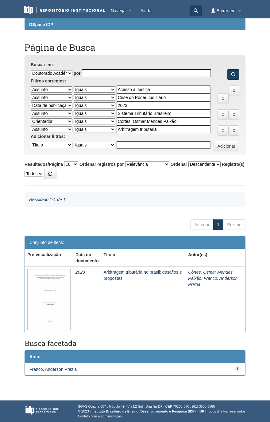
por (77, 73)
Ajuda (146, 10)
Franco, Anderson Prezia (53, 369)
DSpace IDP (41, 24)
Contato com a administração (100, 416)
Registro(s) (233, 164)
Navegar (121, 10)
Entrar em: (226, 10)
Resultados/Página (44, 164)
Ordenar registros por (101, 164)
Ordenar (179, 164)
